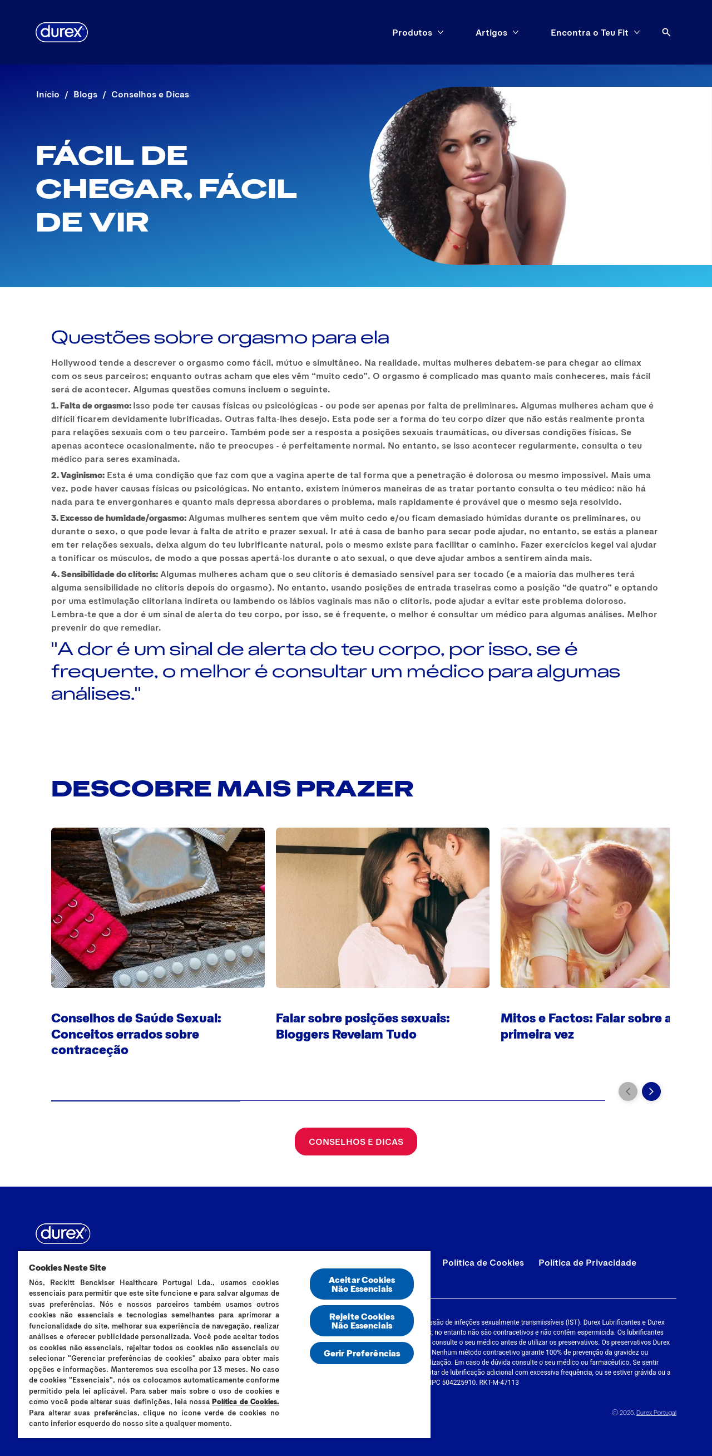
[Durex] (62, 32)
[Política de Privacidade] (587, 1262)
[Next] (651, 1091)
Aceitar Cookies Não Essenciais (362, 1283)
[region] (224, 1344)
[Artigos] (491, 32)
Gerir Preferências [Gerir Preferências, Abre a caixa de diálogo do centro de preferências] (362, 1352)
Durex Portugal (656, 1412)
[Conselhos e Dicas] (356, 1141)
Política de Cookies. (245, 1401)
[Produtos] (412, 32)
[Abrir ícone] (666, 32)
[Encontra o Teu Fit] (590, 32)
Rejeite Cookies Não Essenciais (361, 1320)
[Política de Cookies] (483, 1262)
